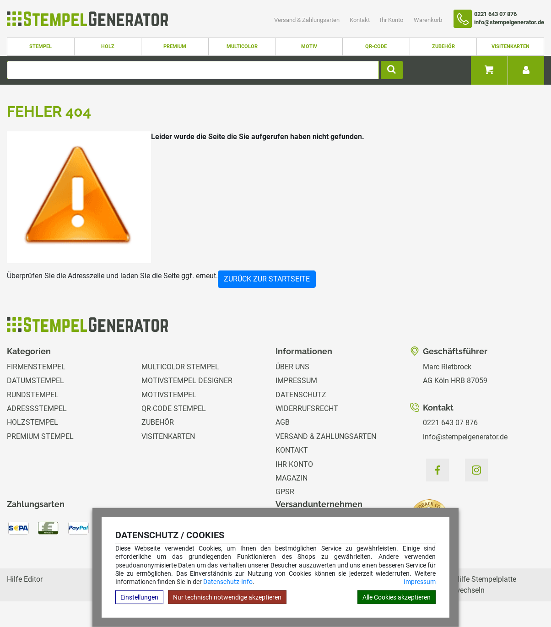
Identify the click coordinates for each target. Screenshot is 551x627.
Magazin (292, 478)
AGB (283, 422)
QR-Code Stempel (173, 408)
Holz (107, 46)
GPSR (285, 491)
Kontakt (360, 19)
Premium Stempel (40, 436)
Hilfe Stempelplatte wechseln (485, 585)
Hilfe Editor (25, 579)
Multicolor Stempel (180, 366)
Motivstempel (168, 394)
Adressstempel (37, 408)
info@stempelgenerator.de (465, 436)
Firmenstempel (36, 366)
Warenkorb (428, 19)
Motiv (309, 46)
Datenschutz (301, 394)
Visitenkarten (510, 46)
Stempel (40, 46)
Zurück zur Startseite (267, 279)
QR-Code (376, 46)
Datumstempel (35, 380)
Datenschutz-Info (228, 581)
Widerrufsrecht (307, 408)
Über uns (292, 366)
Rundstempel (33, 394)
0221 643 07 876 (450, 422)
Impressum (420, 581)
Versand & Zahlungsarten (307, 19)
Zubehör (443, 46)
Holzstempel (32, 422)
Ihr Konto (392, 19)
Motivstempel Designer (186, 380)
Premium (174, 46)
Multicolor (242, 46)
